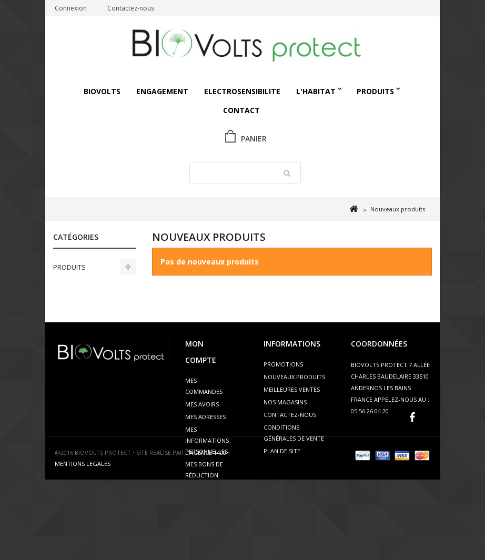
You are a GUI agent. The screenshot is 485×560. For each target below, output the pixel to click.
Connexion (71, 8)
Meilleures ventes (292, 389)
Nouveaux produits (294, 377)
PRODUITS (375, 91)
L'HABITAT (316, 91)
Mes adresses (205, 417)
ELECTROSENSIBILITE (242, 91)
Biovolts (102, 91)
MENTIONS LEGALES (82, 544)
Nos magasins (285, 402)
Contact (241, 110)
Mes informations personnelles (207, 440)
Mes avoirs (202, 404)
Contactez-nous (130, 8)
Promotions (283, 364)
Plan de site (282, 451)
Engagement (162, 91)
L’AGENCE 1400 (205, 533)
